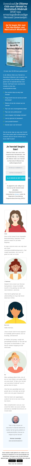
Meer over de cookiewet (15, 463)
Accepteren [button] (12, 460)
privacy (17, 194)
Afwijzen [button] (20, 460)
